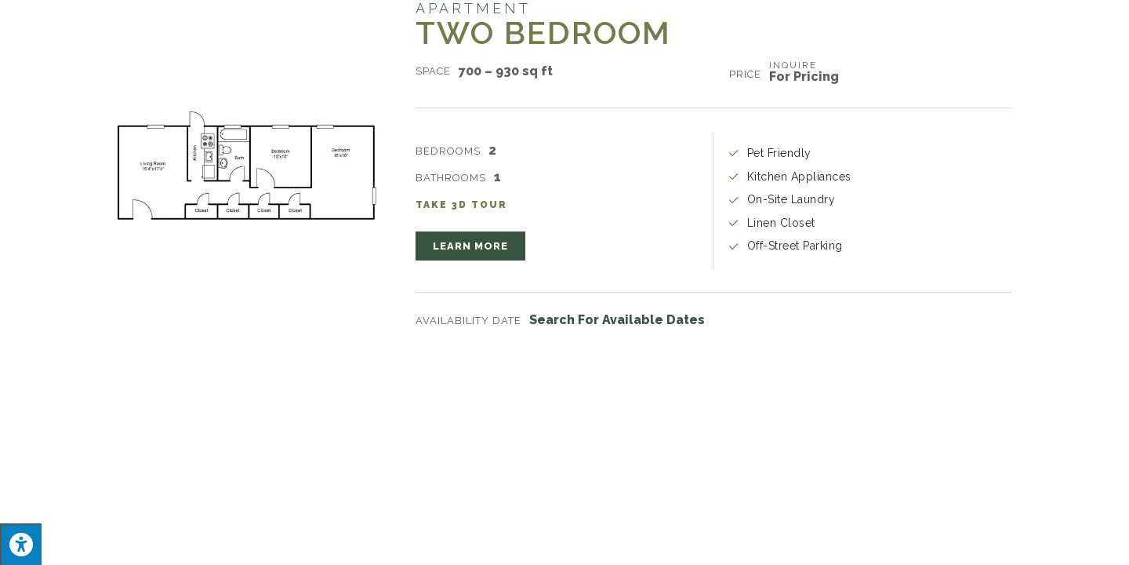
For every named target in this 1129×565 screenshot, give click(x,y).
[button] (470, 246)
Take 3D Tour (461, 204)
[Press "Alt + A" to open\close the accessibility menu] (21, 544)
